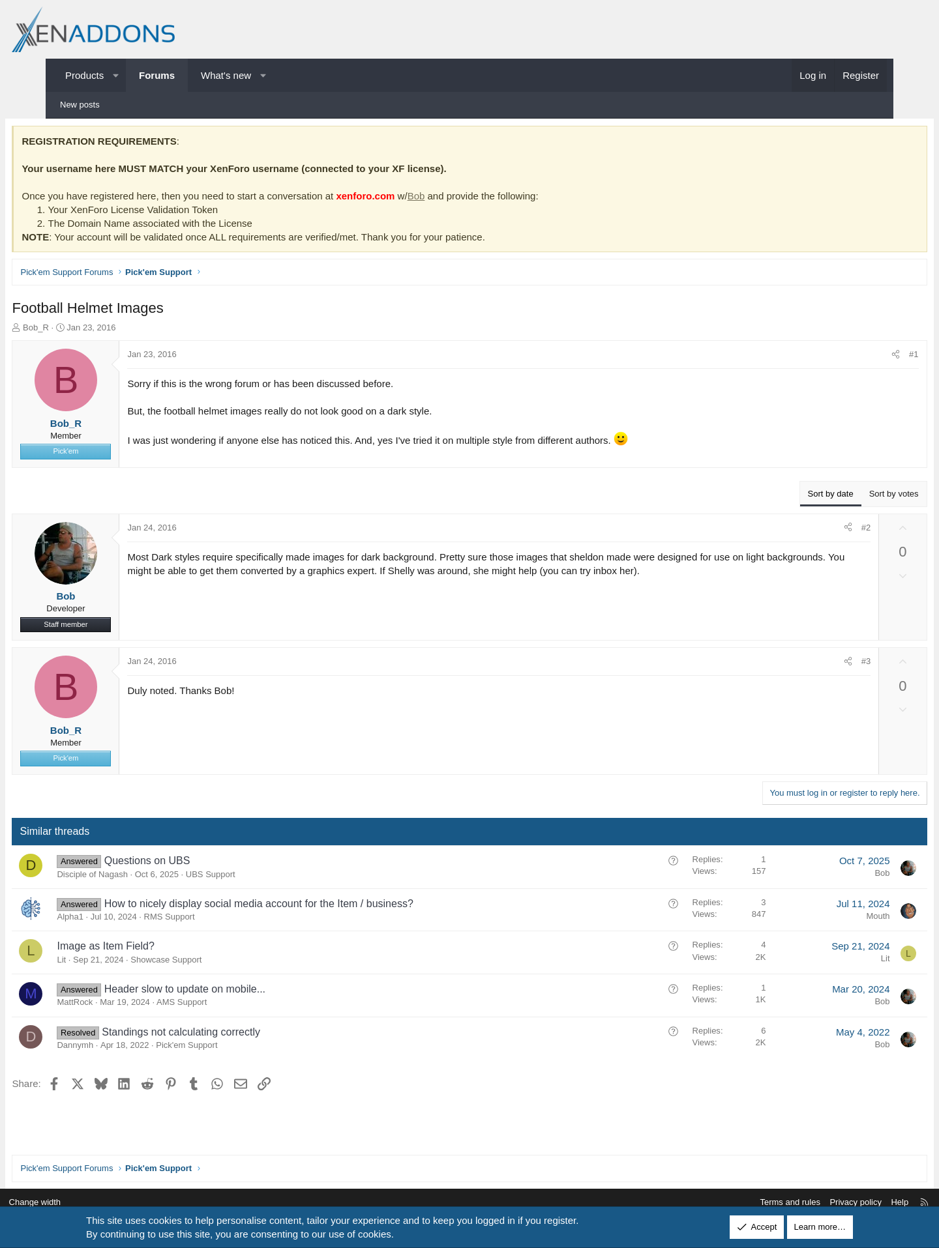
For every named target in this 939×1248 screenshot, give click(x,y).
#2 (822, 530)
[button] (116, 75)
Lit (105, 962)
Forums (157, 75)
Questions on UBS (190, 863)
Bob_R (80, 330)
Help (850, 1203)
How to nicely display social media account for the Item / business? (301, 906)
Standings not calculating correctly (224, 1034)
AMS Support (225, 1005)
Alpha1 (113, 920)
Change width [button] (84, 1203)
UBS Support (253, 877)
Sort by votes (850, 496)
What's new (226, 75)
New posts (80, 104)
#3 (822, 664)
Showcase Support (209, 962)
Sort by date (787, 496)
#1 (870, 357)
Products (84, 75)
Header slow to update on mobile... (227, 991)
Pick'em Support (230, 1047)
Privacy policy (806, 1203)
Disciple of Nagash (135, 877)
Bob (459, 198)
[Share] (852, 358)
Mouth (834, 918)
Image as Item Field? (149, 949)
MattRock (118, 1005)
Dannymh (118, 1047)
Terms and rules (741, 1203)
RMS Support (212, 920)
